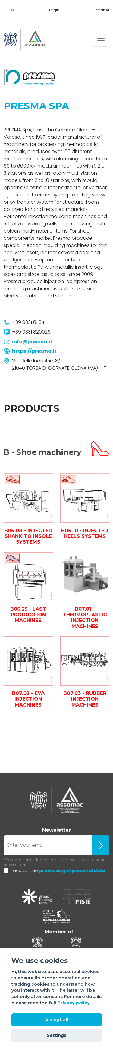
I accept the (58, 871)
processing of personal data (72, 871)
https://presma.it (34, 351)
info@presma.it (32, 341)
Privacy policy (73, 1003)
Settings (56, 1035)
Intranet (101, 10)
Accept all (56, 1019)
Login (54, 10)
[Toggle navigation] (101, 41)
